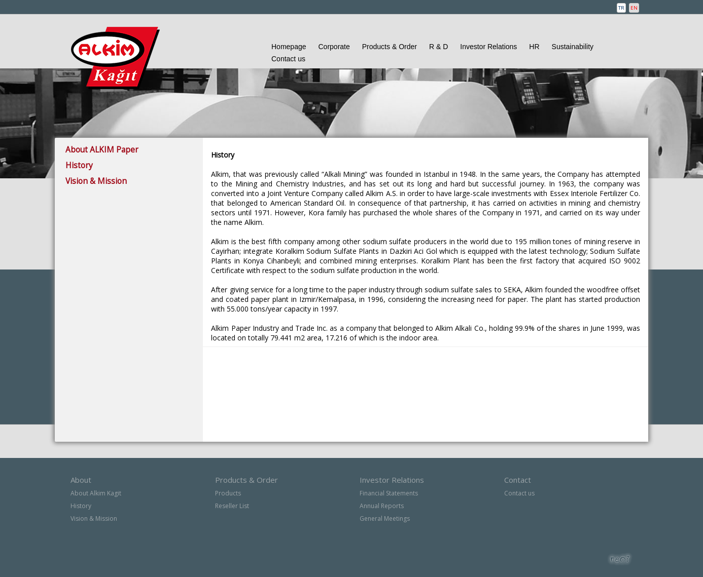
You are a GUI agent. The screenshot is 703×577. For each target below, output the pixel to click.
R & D (438, 47)
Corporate (334, 47)
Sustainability (573, 47)
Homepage (288, 47)
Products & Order (389, 47)
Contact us (288, 59)
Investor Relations (488, 47)
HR (534, 47)
